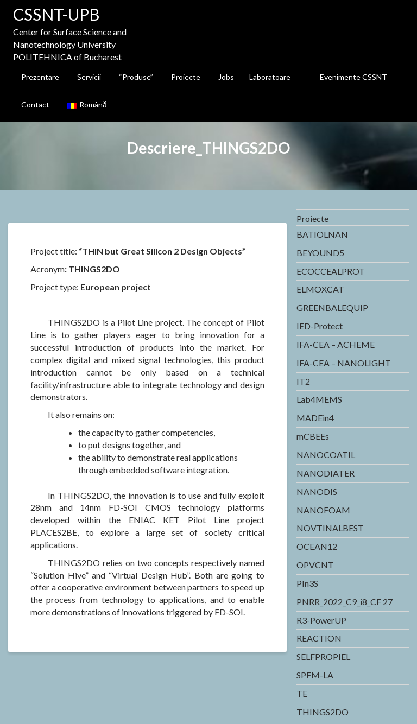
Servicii (89, 76)
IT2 (303, 381)
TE (301, 693)
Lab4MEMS (319, 399)
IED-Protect (319, 326)
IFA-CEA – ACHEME (335, 344)
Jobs (226, 76)
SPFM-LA (314, 675)
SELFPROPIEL (323, 656)
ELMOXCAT (320, 289)
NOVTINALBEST (330, 528)
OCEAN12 (316, 546)
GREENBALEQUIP (332, 307)
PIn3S (307, 583)
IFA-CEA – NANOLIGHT (343, 363)
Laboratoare (269, 76)
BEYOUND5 (320, 252)
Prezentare (40, 76)
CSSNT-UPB (56, 14)
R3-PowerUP (321, 620)
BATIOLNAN (322, 234)
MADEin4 (315, 417)
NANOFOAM (323, 510)
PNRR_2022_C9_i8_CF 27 (344, 601)
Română (87, 104)
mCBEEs (312, 436)
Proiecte (185, 76)
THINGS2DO (322, 712)
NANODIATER (325, 473)
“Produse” (136, 76)
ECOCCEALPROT (330, 271)
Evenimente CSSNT (353, 76)
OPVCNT (315, 565)
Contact (35, 104)
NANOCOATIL (325, 454)
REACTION (319, 638)
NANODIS (316, 491)
